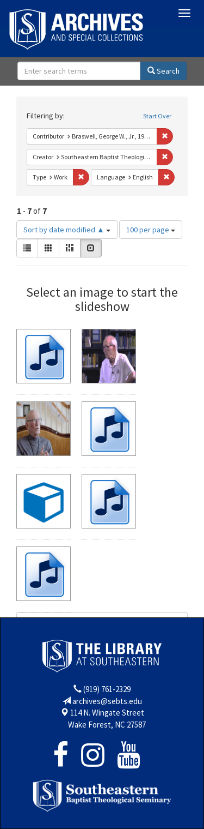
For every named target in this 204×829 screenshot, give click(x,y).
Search (163, 71)
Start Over (157, 116)
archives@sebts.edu (107, 701)
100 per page (150, 230)
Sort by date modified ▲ (66, 230)
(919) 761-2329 (107, 689)
